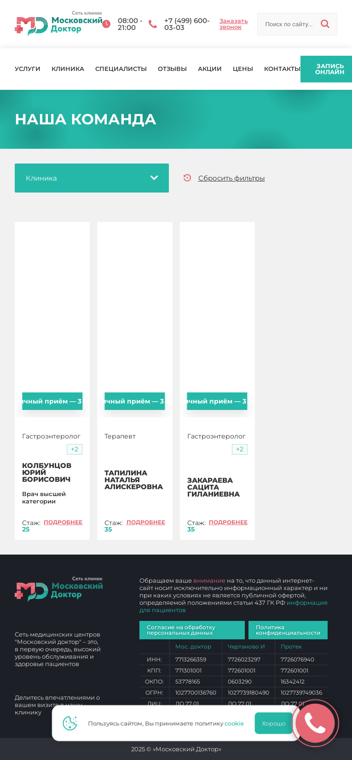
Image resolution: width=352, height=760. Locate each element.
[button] (74, 449)
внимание (209, 580)
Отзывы (172, 69)
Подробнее (63, 522)
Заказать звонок (233, 24)
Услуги (27, 69)
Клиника (68, 69)
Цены (243, 69)
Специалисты (121, 69)
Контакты (282, 69)
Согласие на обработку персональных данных (181, 630)
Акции (210, 69)
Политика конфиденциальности (288, 630)
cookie (237, 723)
